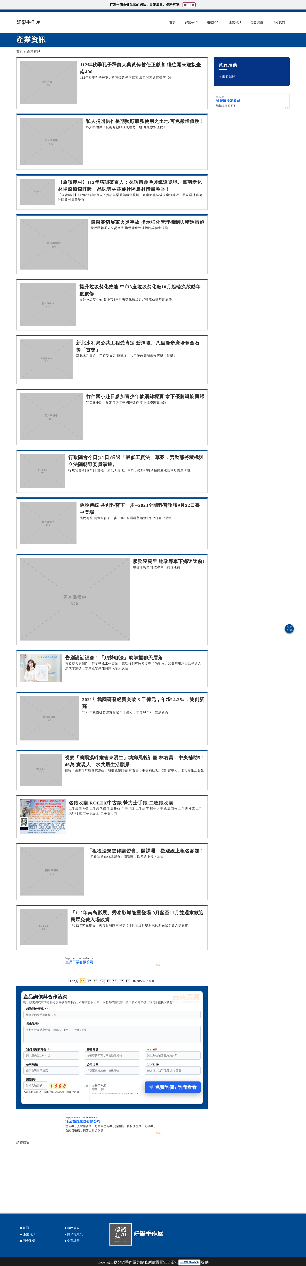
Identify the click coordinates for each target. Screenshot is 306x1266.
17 (121, 981)
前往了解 (188, 4)
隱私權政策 (75, 1236)
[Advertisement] (112, 1173)
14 (102, 981)
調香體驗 (23, 1144)
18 (127, 981)
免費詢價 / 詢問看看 (173, 1089)
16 (115, 981)
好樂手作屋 (28, 22)
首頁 (172, 22)
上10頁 (73, 981)
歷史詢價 (257, 22)
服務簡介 (213, 22)
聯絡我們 (278, 22)
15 (108, 981)
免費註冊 (73, 1243)
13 (96, 981)
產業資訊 (235, 22)
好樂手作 (191, 22)
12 (89, 981)
